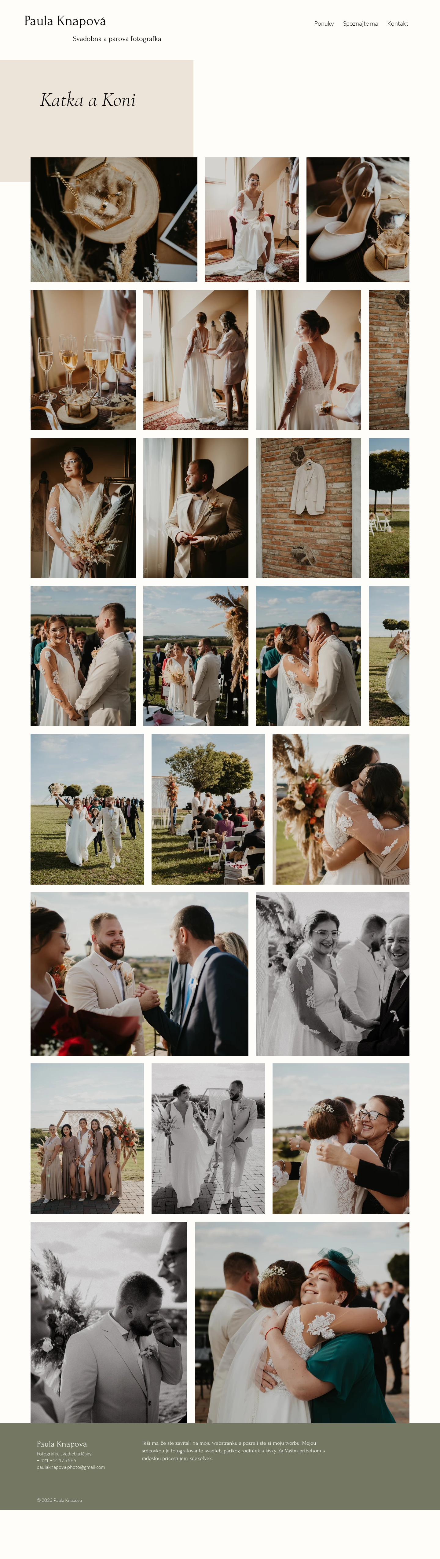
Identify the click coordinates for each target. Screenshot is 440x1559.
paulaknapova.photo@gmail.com (71, 1467)
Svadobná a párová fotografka (117, 39)
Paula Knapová (65, 20)
